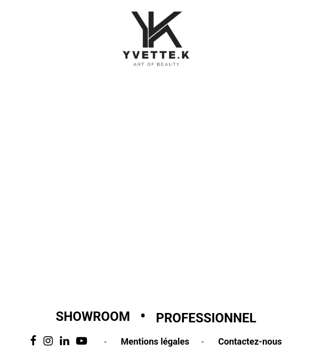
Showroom (93, 316)
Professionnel (206, 318)
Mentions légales (155, 341)
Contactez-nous (250, 341)
